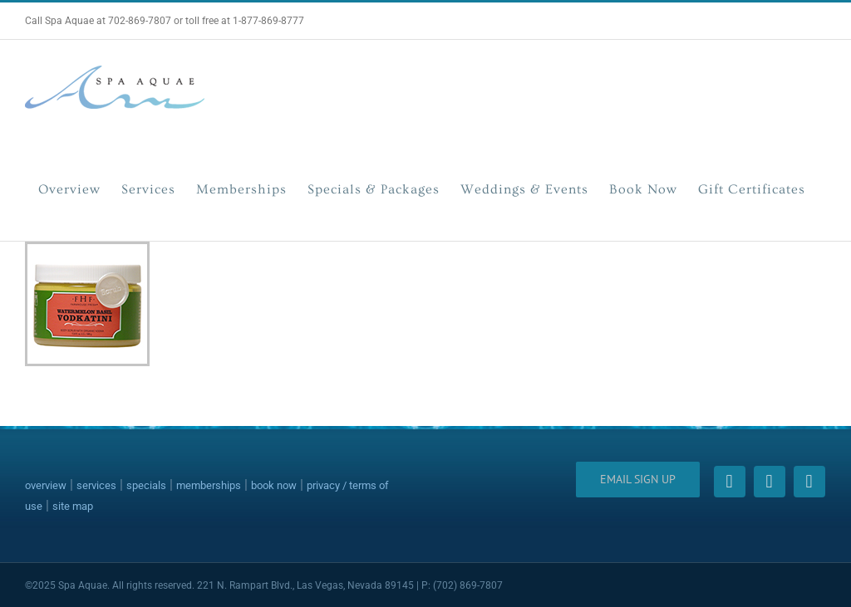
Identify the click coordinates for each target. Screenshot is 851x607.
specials (146, 485)
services (96, 485)
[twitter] (769, 481)
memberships (208, 485)
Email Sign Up (638, 479)
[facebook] (729, 481)
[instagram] (809, 481)
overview (45, 485)
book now (274, 485)
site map (72, 506)
